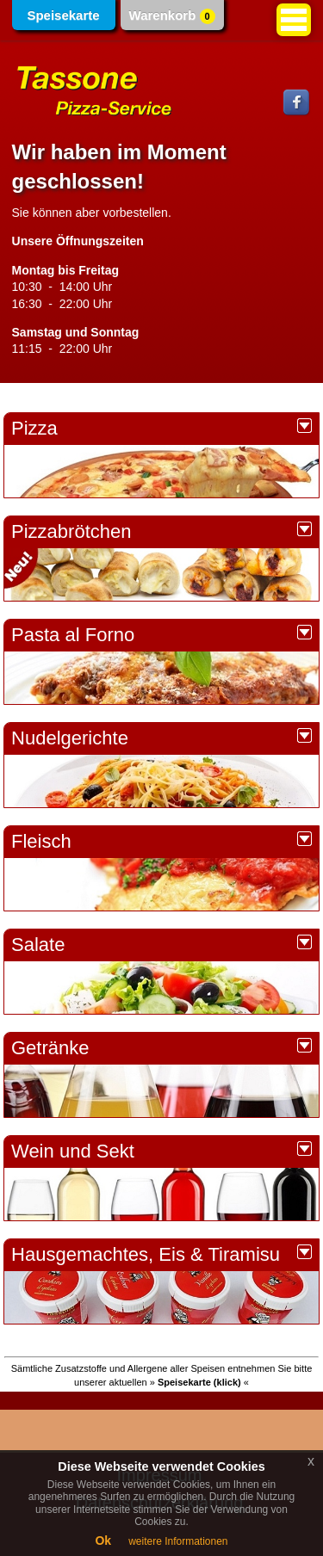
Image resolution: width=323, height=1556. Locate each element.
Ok (103, 1540)
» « (199, 1382)
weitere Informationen (177, 1541)
